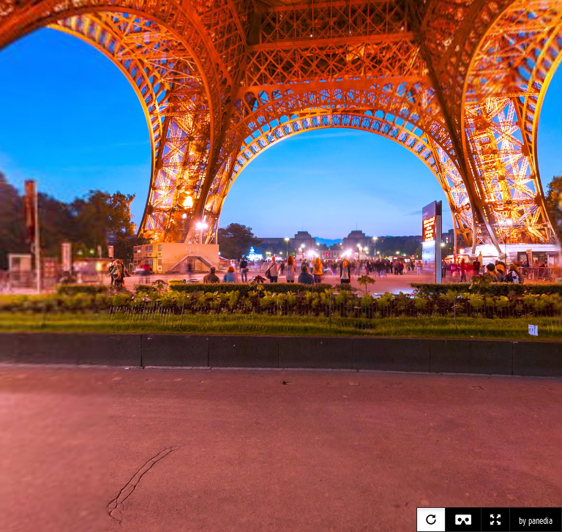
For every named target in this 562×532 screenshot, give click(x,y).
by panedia (535, 521)
